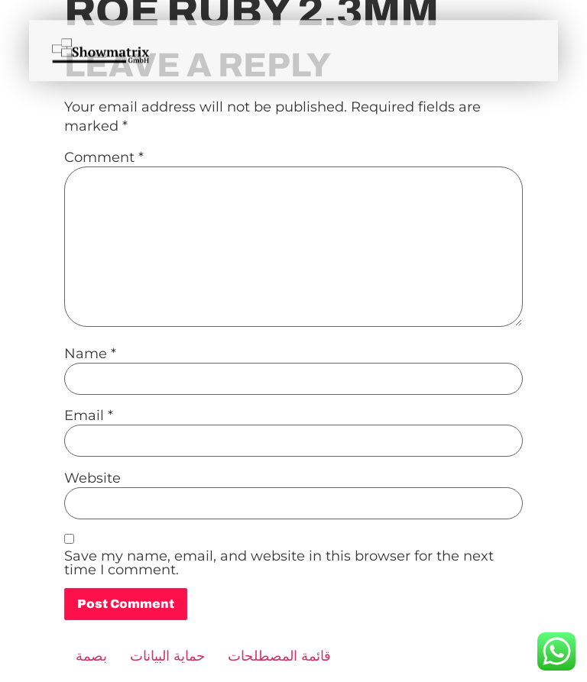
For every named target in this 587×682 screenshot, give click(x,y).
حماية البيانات (167, 656)
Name (90, 353)
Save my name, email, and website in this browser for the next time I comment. (279, 563)
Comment (104, 157)
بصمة (91, 656)
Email (88, 415)
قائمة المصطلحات (279, 656)
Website (92, 478)
